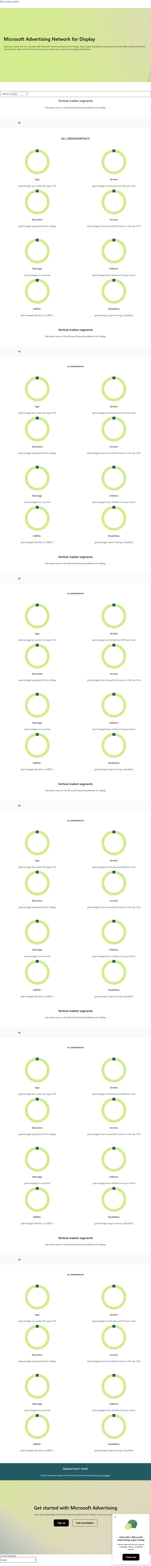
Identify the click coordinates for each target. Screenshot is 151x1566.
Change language (8, 1555)
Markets (6, 93)
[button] (115, 1516)
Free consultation (85, 1522)
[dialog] (131, 1539)
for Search (105, 1475)
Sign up (63, 1523)
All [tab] (19, 122)
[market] (19, 93)
